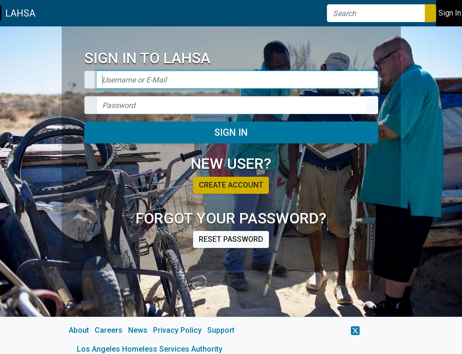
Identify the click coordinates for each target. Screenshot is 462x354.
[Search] (376, 13)
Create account (231, 185)
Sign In (231, 132)
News (137, 330)
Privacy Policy (177, 330)
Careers (108, 330)
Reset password (231, 239)
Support (221, 330)
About (79, 330)
